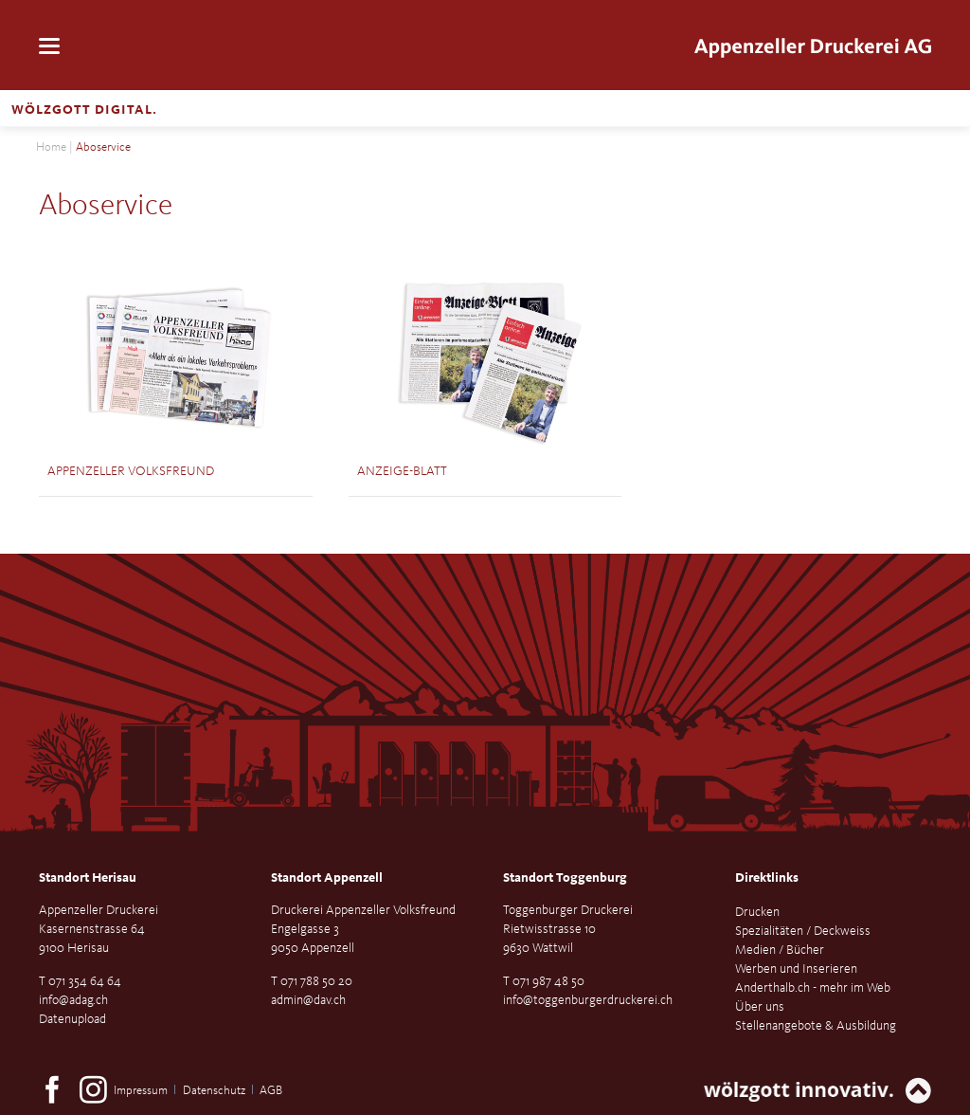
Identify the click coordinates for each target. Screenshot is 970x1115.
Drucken (757, 912)
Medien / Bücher (779, 950)
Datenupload (72, 1019)
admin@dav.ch (308, 1000)
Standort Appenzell (327, 878)
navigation (49, 45)
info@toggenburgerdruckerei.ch (588, 1000)
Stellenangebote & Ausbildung (815, 1026)
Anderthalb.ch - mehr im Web (812, 988)
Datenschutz (214, 1091)
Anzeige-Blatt (402, 471)
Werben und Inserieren (796, 969)
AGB (271, 1091)
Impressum (141, 1091)
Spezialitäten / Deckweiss (803, 931)
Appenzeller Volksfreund (130, 471)
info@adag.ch (73, 1000)
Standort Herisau (87, 878)
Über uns (759, 1007)
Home (51, 147)
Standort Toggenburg (565, 878)
